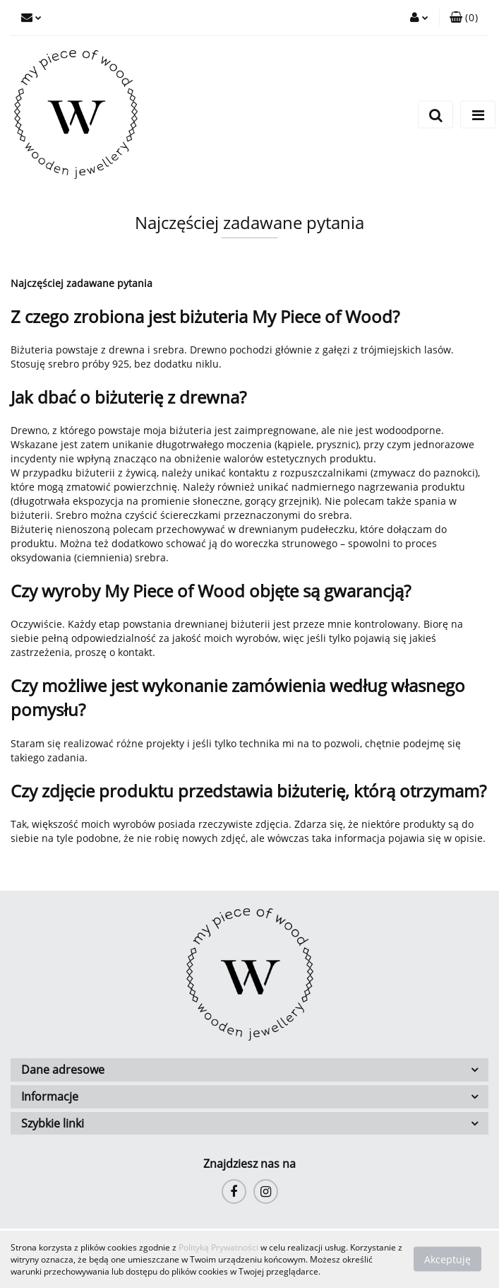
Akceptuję (447, 1259)
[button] (463, 17)
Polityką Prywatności (218, 1247)
